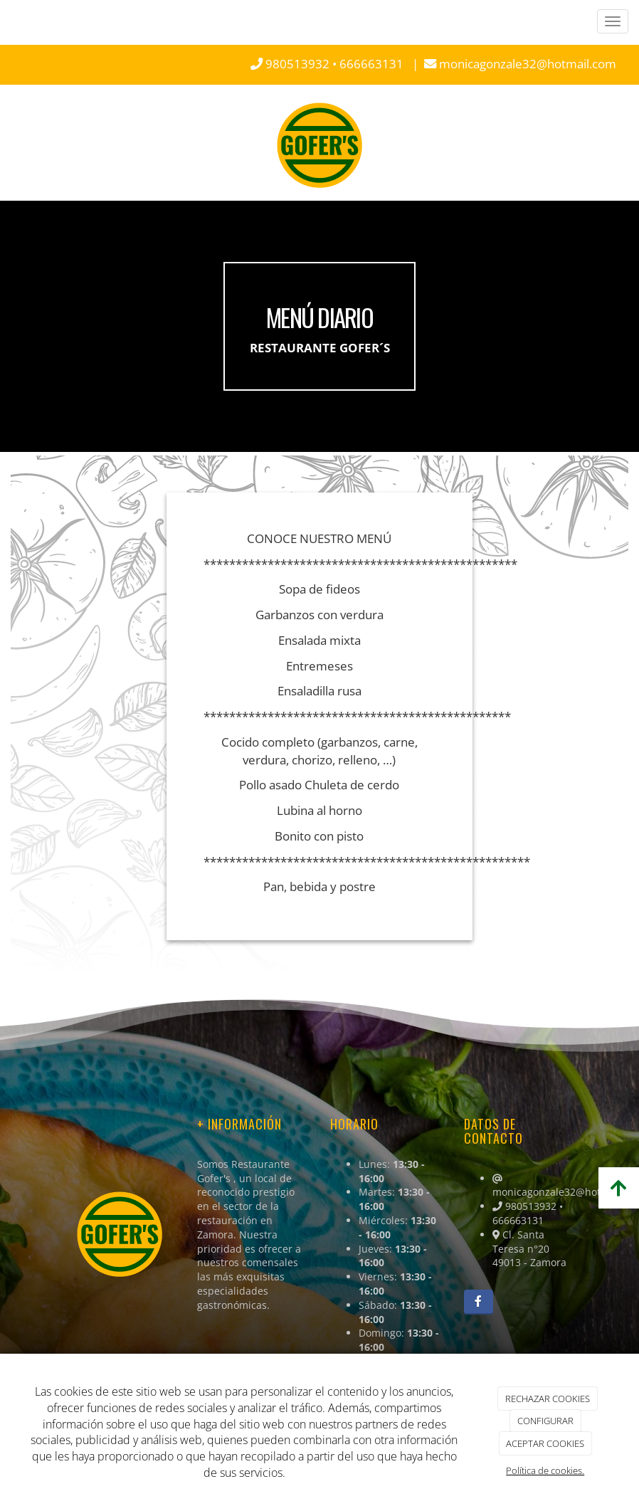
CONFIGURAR (545, 1420)
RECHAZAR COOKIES (547, 1398)
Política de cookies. (545, 1470)
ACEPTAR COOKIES (545, 1443)
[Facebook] (478, 1302)
